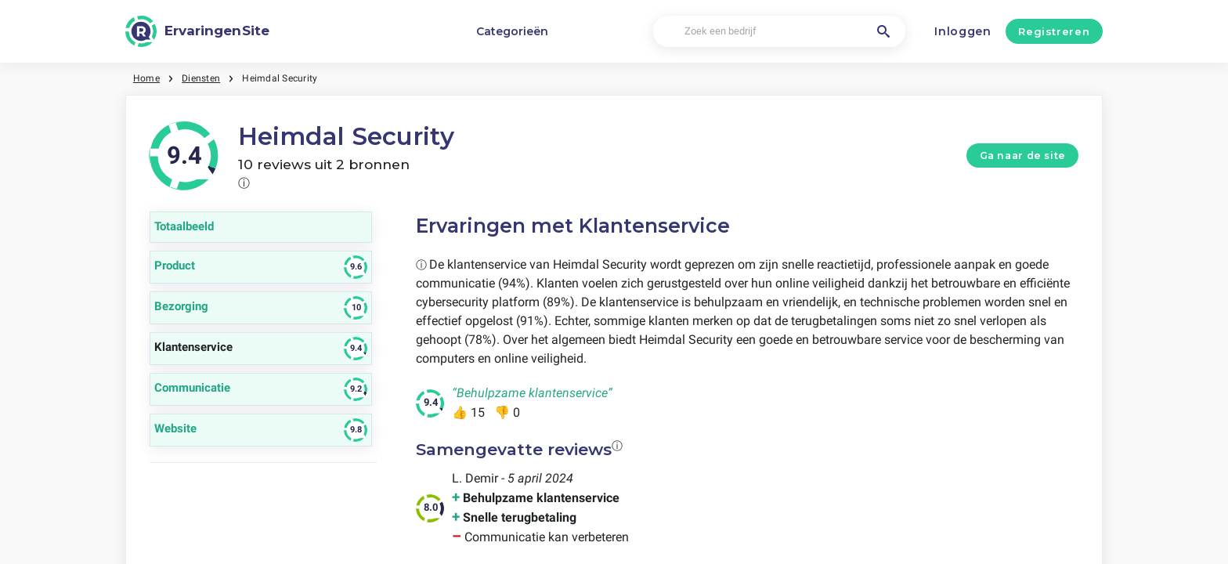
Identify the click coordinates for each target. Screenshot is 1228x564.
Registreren (1053, 31)
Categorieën (512, 31)
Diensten (201, 78)
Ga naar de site (1023, 155)
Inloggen (962, 31)
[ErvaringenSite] (197, 31)
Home (146, 78)
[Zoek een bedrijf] (779, 32)
